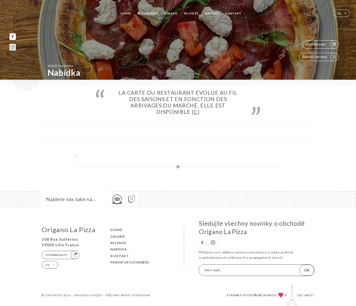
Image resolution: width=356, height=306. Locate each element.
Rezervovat (148, 13)
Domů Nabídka (60, 65)
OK (307, 270)
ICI (196, 112)
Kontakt (233, 13)
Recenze (191, 13)
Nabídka (212, 13)
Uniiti (308, 295)
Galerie (171, 13)
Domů (126, 13)
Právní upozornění (129, 262)
